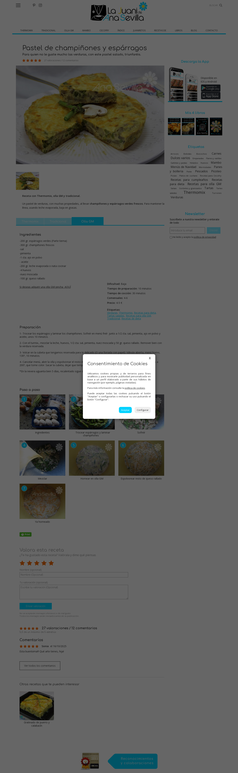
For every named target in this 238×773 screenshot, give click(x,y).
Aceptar (125, 410)
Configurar (143, 410)
